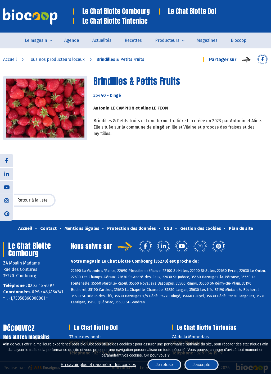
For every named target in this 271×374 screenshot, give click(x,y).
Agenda (71, 40)
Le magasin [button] (36, 40)
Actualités (101, 40)
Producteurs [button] (167, 40)
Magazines (207, 40)
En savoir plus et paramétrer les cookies (98, 364)
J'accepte (201, 364)
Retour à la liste (29, 200)
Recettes (133, 40)
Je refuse (164, 364)
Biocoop (238, 40)
